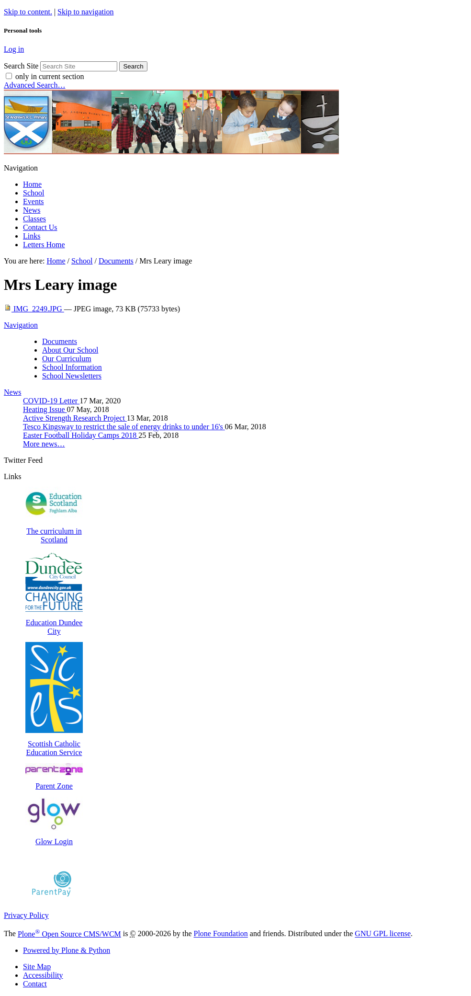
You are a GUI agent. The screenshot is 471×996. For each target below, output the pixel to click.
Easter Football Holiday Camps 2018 (80, 435)
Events (33, 201)
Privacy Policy (26, 915)
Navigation (21, 325)
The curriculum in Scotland (54, 531)
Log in (14, 49)
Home (32, 184)
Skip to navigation (85, 12)
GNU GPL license (383, 934)
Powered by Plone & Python (66, 950)
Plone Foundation (221, 934)
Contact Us (40, 227)
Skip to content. (28, 12)
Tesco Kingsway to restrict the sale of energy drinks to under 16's (124, 427)
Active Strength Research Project (75, 418)
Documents (116, 261)
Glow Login (54, 837)
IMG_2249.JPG (34, 309)
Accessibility (43, 975)
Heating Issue (45, 409)
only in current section (49, 76)
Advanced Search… (34, 85)
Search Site (21, 66)
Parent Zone (54, 781)
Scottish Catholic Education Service (54, 743)
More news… (44, 444)
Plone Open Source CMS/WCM (69, 934)
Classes (34, 219)
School (33, 193)
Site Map (37, 966)
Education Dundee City (54, 622)
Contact (35, 984)
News (31, 210)
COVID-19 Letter (51, 401)
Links (31, 236)
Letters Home (44, 244)
